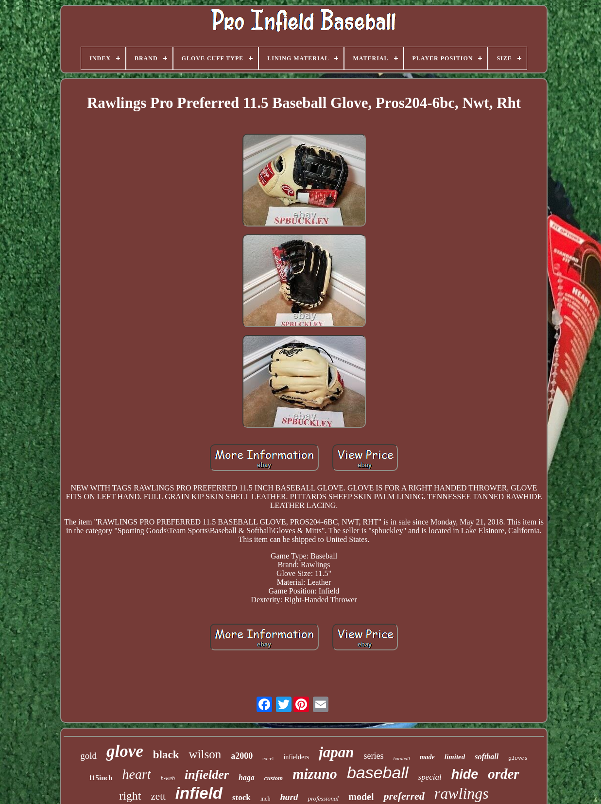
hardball (402, 758)
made (427, 757)
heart (136, 774)
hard (289, 797)
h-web (168, 778)
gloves (518, 758)
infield (199, 793)
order (503, 774)
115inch (100, 778)
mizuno (314, 774)
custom (273, 778)
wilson (205, 754)
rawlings (461, 793)
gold (88, 756)
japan (336, 752)
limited (455, 757)
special (430, 777)
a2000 (242, 756)
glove (124, 751)
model (361, 796)
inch (265, 798)
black (166, 755)
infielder (207, 775)
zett (158, 796)
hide (465, 774)
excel (268, 758)
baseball (378, 772)
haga (247, 777)
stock (241, 797)
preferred (403, 796)
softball (486, 756)
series (374, 756)
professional (323, 798)
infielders (296, 757)
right (130, 795)
